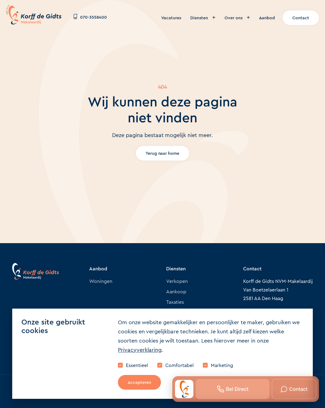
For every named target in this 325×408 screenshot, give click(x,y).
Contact (300, 18)
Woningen (100, 281)
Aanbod (267, 18)
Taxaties (175, 302)
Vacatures (171, 18)
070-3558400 (90, 17)
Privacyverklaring (140, 350)
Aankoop (176, 291)
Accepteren (139, 382)
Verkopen (177, 281)
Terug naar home (163, 153)
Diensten (202, 18)
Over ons (237, 18)
